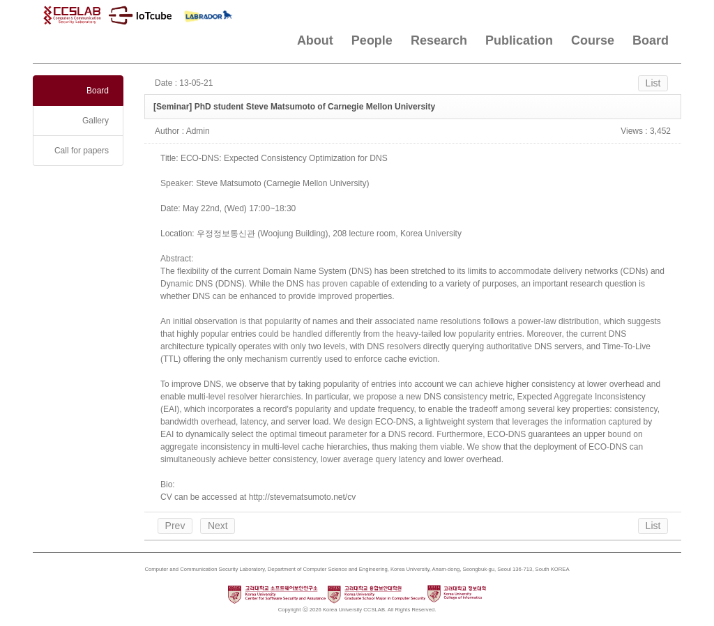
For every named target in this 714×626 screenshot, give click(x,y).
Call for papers (81, 150)
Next (218, 525)
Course (592, 40)
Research (439, 40)
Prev (175, 525)
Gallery (95, 120)
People (372, 40)
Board (650, 40)
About (315, 40)
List (653, 83)
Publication (519, 40)
